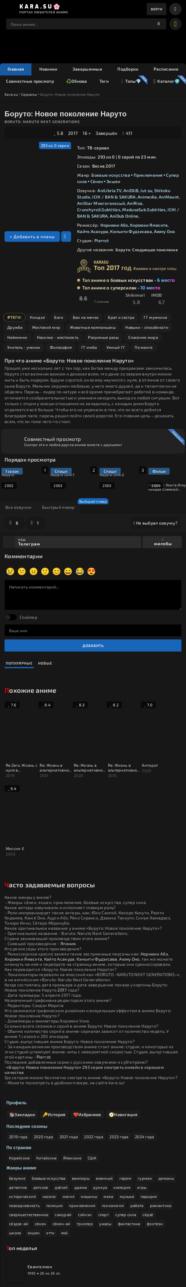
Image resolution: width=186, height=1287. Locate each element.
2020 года (43, 1081)
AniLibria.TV (109, 190)
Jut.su (146, 190)
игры (142, 1131)
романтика (160, 1149)
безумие (17, 1122)
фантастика (129, 1167)
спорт (103, 1158)
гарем (125, 1122)
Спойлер (28, 617)
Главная (16, 69)
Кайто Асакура (92, 231)
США (92, 1102)
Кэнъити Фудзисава (131, 231)
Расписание (166, 69)
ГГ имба (89, 347)
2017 (73, 133)
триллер (85, 1167)
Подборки (127, 69)
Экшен (113, 181)
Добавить (93, 646)
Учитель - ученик (23, 347)
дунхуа (100, 1131)
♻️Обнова (76, 81)
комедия (121, 1131)
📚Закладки (22, 1058)
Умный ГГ (115, 347)
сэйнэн (85, 1158)
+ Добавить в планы (32, 236)
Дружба (15, 327)
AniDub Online (124, 216)
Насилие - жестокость (58, 337)
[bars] (175, 9)
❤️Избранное (88, 1058)
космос (49, 1140)
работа (137, 1149)
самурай (63, 1158)
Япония (68, 865)
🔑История (55, 1058)
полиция (54, 1149)
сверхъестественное (28, 1158)
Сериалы (29, 94)
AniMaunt (169, 197)
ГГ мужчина (155, 317)
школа (15, 1177)
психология (113, 1149)
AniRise (134, 203)
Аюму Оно (164, 231)
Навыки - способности (146, 327)
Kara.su (11, 94)
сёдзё (147, 1158)
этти (50, 1177)
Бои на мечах (86, 317)
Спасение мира (143, 337)
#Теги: (14, 317)
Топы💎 (131, 82)
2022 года (93, 1081)
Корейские (19, 1102)
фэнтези (155, 1167)
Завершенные (87, 69)
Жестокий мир (46, 327)
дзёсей (61, 1131)
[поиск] (158, 24)
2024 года (144, 1081)
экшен (34, 1177)
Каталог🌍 (166, 82)
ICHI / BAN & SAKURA (113, 197)
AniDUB (131, 190)
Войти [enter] (155, 9)
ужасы (105, 1167)
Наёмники (17, 337)
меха (108, 1140)
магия (68, 1140)
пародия (149, 1140)
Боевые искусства (110, 175)
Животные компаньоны (93, 327)
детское (40, 1131)
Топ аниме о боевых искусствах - (128, 281)
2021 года (69, 1081)
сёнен (40, 1167)
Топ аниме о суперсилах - (121, 288)
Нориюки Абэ (114, 225)
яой (64, 1177)
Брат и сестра (121, 317)
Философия (61, 347)
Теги (104, 81)
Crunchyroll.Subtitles (98, 209)
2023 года (119, 1081)
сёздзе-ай (18, 1167)
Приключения (148, 175)
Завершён (106, 133)
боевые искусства (48, 1122)
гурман (145, 1122)
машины (89, 1140)
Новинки (48, 69)
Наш (79, 542)
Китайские (46, 1102)
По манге (143, 347)
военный (104, 1122)
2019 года (18, 1081)
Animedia (147, 197)
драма (80, 1131)
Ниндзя (37, 317)
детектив (18, 1131)
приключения (82, 1149)
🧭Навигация (125, 1058)
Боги (58, 317)
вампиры (81, 1122)
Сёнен (96, 181)
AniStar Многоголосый (101, 203)
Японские (72, 1102)
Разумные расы (103, 337)
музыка (127, 1140)
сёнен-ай (61, 1167)
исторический (22, 1140)
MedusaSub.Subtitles (143, 209)
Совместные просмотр (30, 81)
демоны (166, 1122)
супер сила (125, 1158)
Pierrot (101, 240)
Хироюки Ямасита (149, 225)
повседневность (24, 1149)
